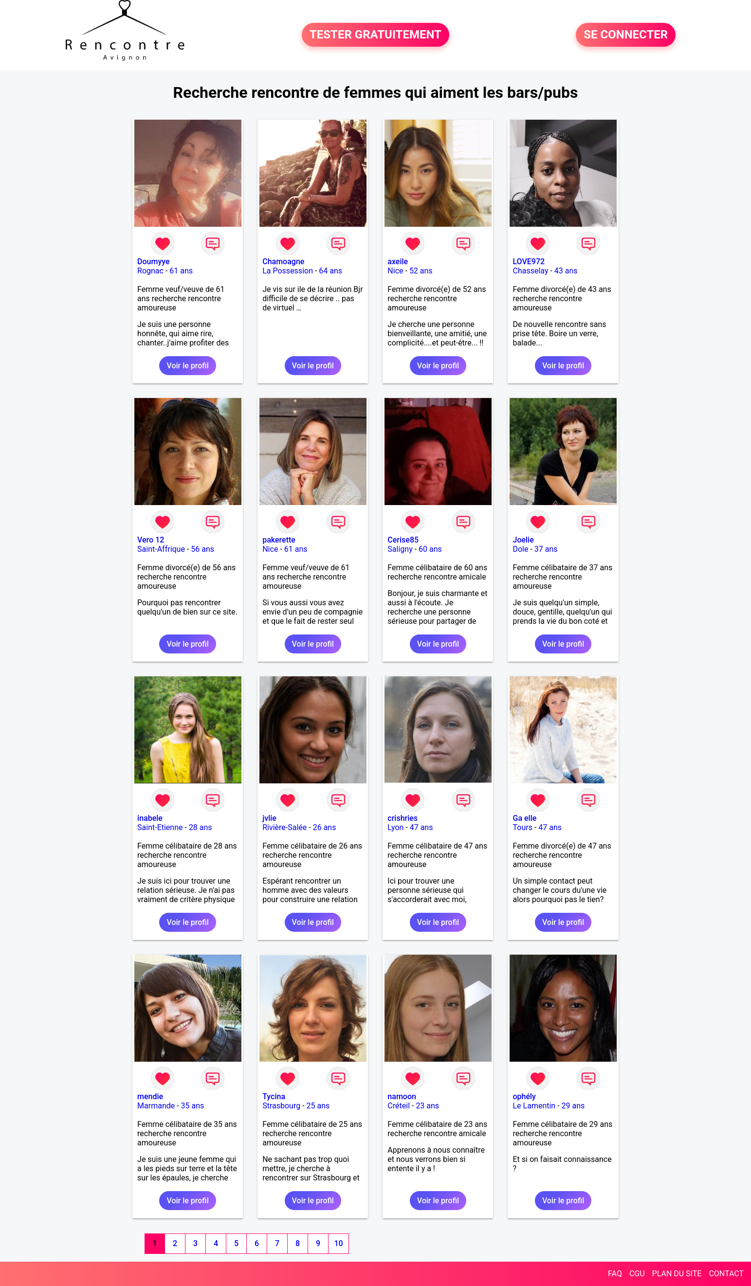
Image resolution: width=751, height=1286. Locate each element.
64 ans (330, 270)
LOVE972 (529, 261)
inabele (150, 818)
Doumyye (153, 261)
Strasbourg (281, 1105)
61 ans (181, 270)
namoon (401, 1096)
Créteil (398, 1105)
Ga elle (524, 818)
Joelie (523, 539)
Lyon (395, 827)
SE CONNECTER (626, 35)
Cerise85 (403, 539)
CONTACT (726, 1273)
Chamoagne (283, 261)
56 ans (202, 549)
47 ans (421, 827)
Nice (395, 270)
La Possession (287, 270)
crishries (402, 818)
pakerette (278, 539)
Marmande (156, 1105)
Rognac (150, 270)
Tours (522, 827)
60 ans (430, 549)
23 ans (427, 1105)
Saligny (399, 549)
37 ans (546, 549)
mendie (150, 1096)
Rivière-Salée (284, 827)
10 (338, 1243)
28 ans (200, 827)
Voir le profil (187, 365)
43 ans (566, 270)
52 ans (421, 270)
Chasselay (530, 270)
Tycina (273, 1096)
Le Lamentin (534, 1105)
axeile (397, 261)
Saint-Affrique (161, 549)
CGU (637, 1273)
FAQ (615, 1273)
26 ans (324, 827)
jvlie (269, 818)
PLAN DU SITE (677, 1273)
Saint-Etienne (160, 827)
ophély (524, 1096)
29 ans (573, 1105)
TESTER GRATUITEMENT (375, 35)
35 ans (192, 1105)
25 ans (318, 1105)
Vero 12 (150, 539)
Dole (520, 549)
